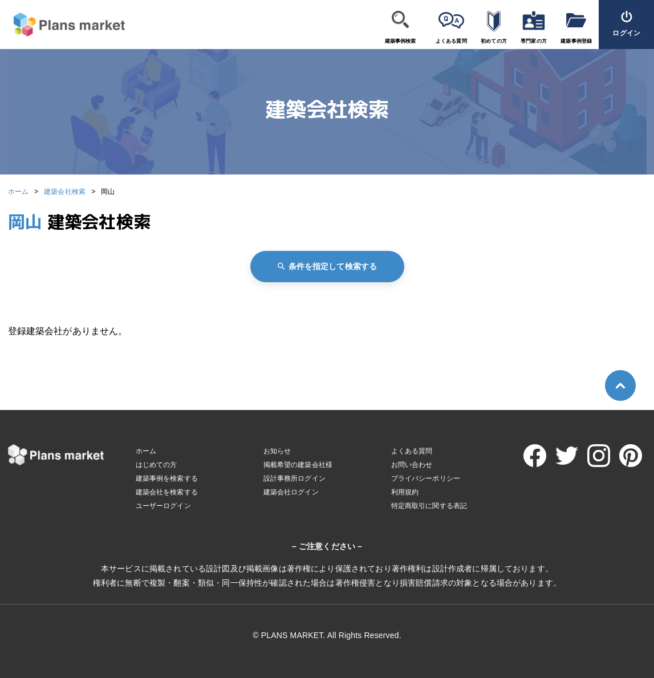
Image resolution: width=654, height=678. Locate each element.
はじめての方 (156, 465)
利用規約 (405, 492)
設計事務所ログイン (294, 478)
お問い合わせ (412, 465)
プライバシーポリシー (426, 478)
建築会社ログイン (291, 492)
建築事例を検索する (167, 478)
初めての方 (494, 41)
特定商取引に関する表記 (429, 506)
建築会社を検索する (167, 492)
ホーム (18, 192)
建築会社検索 (65, 192)
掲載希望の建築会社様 (298, 465)
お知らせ (277, 451)
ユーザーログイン (163, 506)
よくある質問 (451, 41)
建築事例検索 (400, 41)
